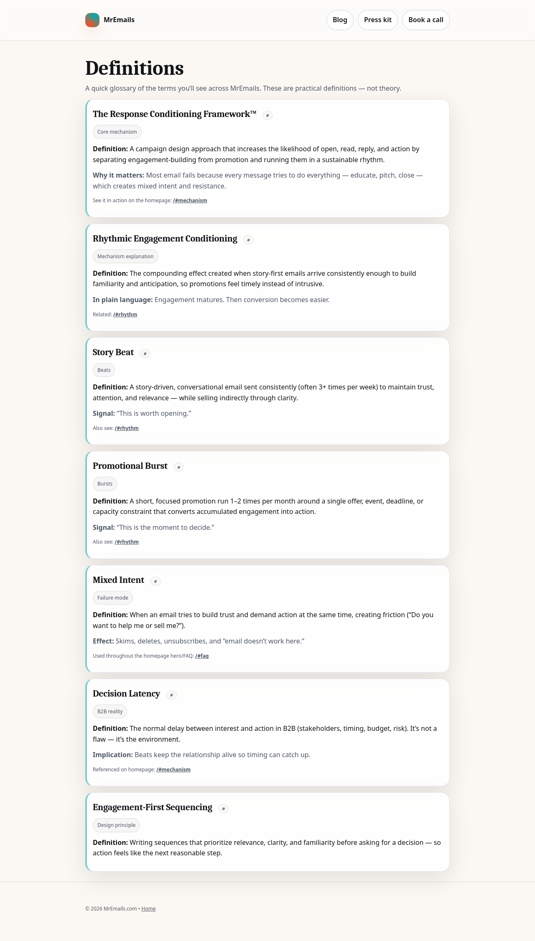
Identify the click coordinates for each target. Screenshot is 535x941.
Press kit (378, 19)
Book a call (425, 19)
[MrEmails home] (110, 20)
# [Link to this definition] (267, 115)
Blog (340, 19)
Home (148, 908)
